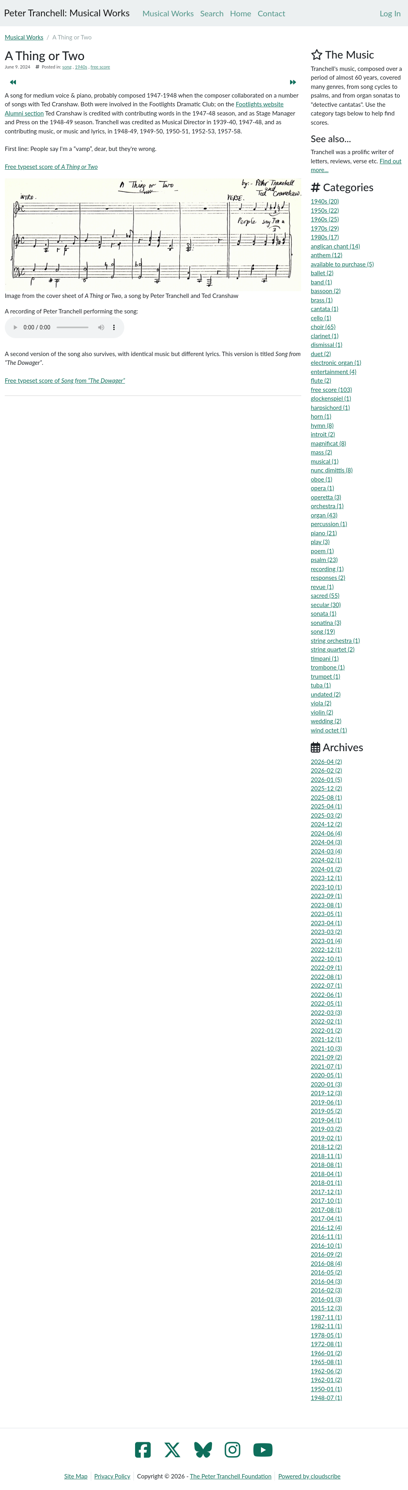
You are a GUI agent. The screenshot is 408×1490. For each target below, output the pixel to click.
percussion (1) (329, 523)
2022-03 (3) (326, 1012)
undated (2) (326, 694)
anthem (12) (326, 254)
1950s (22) (325, 210)
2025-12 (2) (326, 788)
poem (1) (322, 550)
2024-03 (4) (326, 851)
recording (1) (327, 568)
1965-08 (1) (326, 1361)
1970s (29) (325, 228)
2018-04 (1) (326, 1173)
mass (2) (321, 452)
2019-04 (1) (326, 1120)
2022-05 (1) (326, 1003)
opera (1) (322, 487)
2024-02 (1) (326, 859)
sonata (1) (323, 613)
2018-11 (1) (326, 1155)
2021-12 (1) (326, 1039)
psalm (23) (324, 559)
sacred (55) (325, 595)
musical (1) (325, 461)
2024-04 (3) (326, 842)
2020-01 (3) (326, 1084)
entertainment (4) (333, 371)
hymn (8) (322, 425)
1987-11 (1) (326, 1317)
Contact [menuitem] (271, 13)
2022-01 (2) (326, 1030)
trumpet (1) (325, 676)
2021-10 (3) (326, 1048)
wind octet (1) (329, 730)
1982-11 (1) (326, 1325)
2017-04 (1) (326, 1218)
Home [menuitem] (240, 13)
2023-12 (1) (326, 877)
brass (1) (322, 299)
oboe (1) (321, 479)
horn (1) (321, 416)
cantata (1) (324, 308)
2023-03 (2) (326, 931)
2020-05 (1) (326, 1075)
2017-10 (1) (326, 1200)
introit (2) (323, 434)
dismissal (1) (326, 344)
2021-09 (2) (326, 1057)
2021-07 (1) (326, 1066)
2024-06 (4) (326, 833)
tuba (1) (321, 685)
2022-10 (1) (326, 958)
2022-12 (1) (326, 949)
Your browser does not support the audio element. (64, 327)
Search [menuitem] (212, 13)
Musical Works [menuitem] (168, 13)
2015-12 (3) (326, 1308)
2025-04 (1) (326, 806)
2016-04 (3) (326, 1281)
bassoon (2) (326, 290)
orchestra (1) (327, 505)
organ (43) (324, 515)
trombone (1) (328, 667)
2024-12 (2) (326, 824)
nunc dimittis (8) (332, 470)
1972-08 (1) (326, 1343)
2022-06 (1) (326, 994)
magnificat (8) (328, 443)
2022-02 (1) (326, 1021)
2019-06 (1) (326, 1102)
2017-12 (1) (326, 1191)
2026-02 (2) (326, 770)
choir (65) (323, 326)
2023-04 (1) (326, 922)
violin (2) (322, 712)
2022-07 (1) (326, 985)
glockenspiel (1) (331, 398)
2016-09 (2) (326, 1254)
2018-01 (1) (326, 1182)
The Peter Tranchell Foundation (231, 1476)
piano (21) (324, 532)
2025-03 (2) (326, 815)
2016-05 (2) (326, 1272)
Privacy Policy (112, 1476)
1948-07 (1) (326, 1397)
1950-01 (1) (326, 1388)
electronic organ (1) (336, 362)
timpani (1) (325, 658)
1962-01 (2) (326, 1379)
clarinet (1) (324, 335)
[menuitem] (390, 13)
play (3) (320, 541)
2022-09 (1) (326, 967)
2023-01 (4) (326, 940)
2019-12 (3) (326, 1092)
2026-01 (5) (326, 779)
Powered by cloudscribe (309, 1476)
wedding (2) (326, 720)
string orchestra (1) (335, 640)
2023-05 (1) (326, 913)
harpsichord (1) (330, 407)
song (66, 66)
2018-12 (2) (326, 1146)
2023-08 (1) (326, 904)
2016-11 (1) (326, 1236)
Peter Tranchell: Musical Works (66, 12)
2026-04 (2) (326, 761)
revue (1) (322, 586)
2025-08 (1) (326, 797)
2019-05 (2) (326, 1110)
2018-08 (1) (326, 1164)
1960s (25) (325, 219)
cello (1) (321, 317)
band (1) (321, 282)
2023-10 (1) (326, 887)
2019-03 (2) (326, 1128)
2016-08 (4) (326, 1263)
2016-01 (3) (326, 1299)
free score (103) (331, 389)
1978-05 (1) (326, 1335)
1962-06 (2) (326, 1370)
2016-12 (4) (326, 1227)
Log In (390, 13)
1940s (81, 66)
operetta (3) (326, 497)
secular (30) (326, 604)
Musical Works (24, 37)
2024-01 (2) (326, 869)
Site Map (75, 1476)
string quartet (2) (333, 649)
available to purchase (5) (342, 264)
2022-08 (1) (326, 976)
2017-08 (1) (326, 1209)
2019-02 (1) (326, 1137)
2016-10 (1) (326, 1245)
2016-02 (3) (326, 1290)
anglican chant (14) (335, 246)
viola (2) (321, 703)
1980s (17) (325, 237)
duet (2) (321, 353)
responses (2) (328, 577)
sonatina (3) (326, 622)
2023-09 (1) (326, 895)
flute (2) (321, 380)
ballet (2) (322, 272)
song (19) (323, 631)
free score (100, 66)
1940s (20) (325, 201)
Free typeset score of (51, 166)
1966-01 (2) (326, 1353)
